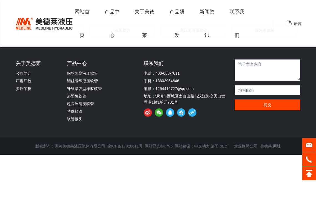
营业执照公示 (245, 146)
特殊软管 (74, 111)
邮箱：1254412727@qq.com (169, 88)
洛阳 (215, 146)
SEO (223, 146)
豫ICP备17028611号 (125, 146)
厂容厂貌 (23, 81)
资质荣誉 (23, 88)
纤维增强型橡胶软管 (84, 88)
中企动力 (202, 146)
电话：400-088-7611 (162, 73)
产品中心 (77, 63)
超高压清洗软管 (80, 103)
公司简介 (23, 73)
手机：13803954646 (161, 81)
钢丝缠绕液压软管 (82, 73)
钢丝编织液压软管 (82, 81)
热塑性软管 (76, 96)
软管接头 (74, 119)
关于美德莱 (28, 63)
